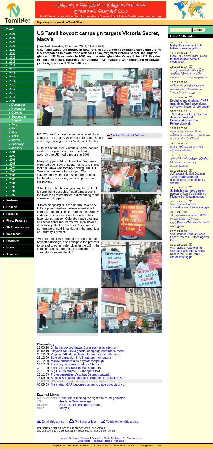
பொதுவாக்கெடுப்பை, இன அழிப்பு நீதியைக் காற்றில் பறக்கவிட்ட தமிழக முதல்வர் (188, 73)
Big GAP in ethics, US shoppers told (75, 371)
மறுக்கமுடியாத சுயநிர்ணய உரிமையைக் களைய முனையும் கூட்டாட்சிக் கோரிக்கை (190, 135)
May (14, 132)
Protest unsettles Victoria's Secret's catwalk (80, 374)
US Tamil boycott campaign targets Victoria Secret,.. (86, 381)
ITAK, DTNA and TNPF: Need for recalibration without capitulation (188, 59)
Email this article (53, 421)
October (16, 112)
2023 (12, 45)
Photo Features (16, 220)
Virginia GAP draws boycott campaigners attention (85, 354)
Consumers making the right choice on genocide (92, 398)
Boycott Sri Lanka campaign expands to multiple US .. (87, 377)
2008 (12, 151)
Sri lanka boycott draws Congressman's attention (84, 347)
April (14, 136)
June (14, 128)
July (14, 124)
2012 (12, 89)
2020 (12, 57)
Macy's (64, 408)
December (18, 104)
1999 (12, 187)
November (18, 108)
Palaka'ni (12, 213)
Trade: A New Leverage (75, 401)
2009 (12, 100)
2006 (12, 159)
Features (12, 200)
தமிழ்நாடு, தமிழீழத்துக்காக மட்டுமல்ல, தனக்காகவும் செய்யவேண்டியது (187, 89)
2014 (12, 81)
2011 (12, 93)
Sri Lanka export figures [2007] (80, 404)
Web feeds (13, 234)
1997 (12, 195)
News (10, 28)
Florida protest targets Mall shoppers (76, 367)
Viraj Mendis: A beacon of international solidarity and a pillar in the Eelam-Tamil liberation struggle (187, 252)
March (15, 140)
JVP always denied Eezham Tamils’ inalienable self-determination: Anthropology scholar (187, 178)
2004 (12, 167)
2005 (12, 163)
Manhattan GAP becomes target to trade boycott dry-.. (88, 384)
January (16, 147)
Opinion (11, 207)
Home (10, 247)
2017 (12, 69)
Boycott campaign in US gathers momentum (81, 357)
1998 (12, 191)
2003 (12, 171)
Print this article (85, 421)
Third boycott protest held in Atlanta (75, 364)
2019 (12, 61)
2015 (12, 77)
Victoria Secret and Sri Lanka (129, 135)
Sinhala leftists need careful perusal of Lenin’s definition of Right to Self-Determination (188, 193)
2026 (12, 34)
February (17, 144)
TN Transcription (17, 227)
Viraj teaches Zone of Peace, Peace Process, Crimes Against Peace (189, 237)
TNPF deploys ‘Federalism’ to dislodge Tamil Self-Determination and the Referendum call (188, 119)
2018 (12, 65)
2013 (12, 85)
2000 (12, 183)
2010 (12, 96)
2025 (12, 38)
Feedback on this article (122, 421)
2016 (12, 73)
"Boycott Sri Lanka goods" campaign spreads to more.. (88, 351)
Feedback (12, 240)
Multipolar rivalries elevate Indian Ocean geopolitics (186, 47)
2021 (12, 53)
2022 (12, 49)
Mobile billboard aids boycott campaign (77, 361)
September (18, 116)
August (16, 120)
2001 (12, 179)
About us (12, 254)
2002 (12, 175)
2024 (12, 41)
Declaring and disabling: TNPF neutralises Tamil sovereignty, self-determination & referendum (190, 103)
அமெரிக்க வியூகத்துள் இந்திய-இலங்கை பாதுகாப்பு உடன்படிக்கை (189, 162)
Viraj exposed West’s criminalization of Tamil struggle (189, 206)
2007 (12, 155)
